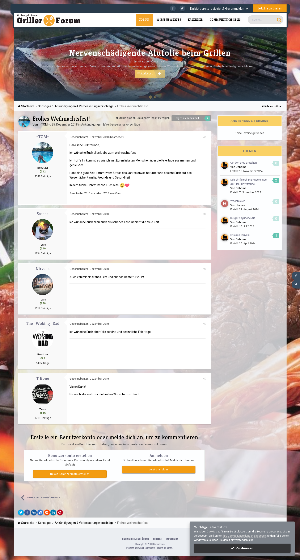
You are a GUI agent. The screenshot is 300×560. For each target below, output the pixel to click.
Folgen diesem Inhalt (187, 118)
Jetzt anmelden (159, 469)
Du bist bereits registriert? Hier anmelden (219, 8)
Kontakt (157, 539)
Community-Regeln (225, 19)
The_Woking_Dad (42, 323)
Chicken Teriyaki (240, 235)
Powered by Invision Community (140, 547)
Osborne (241, 166)
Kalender (195, 19)
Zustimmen (242, 548)
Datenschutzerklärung (135, 539)
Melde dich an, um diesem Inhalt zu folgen (144, 117)
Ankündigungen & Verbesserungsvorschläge (110, 124)
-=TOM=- (44, 124)
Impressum (172, 539)
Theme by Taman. (165, 547)
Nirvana (43, 268)
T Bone (42, 378)
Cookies (212, 531)
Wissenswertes (168, 19)
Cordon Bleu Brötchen (243, 162)
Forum (144, 19)
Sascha (42, 213)
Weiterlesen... (149, 73)
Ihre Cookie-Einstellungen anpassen (244, 535)
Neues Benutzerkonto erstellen (70, 474)
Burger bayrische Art (242, 218)
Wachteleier (237, 201)
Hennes (240, 205)
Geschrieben (89, 137)
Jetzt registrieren (269, 8)
